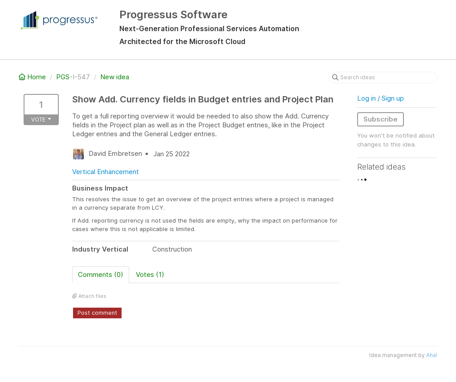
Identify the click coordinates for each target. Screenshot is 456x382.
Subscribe (380, 119)
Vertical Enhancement (105, 171)
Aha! (431, 355)
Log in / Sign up (380, 98)
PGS (62, 77)
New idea (114, 77)
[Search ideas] (383, 77)
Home (33, 77)
